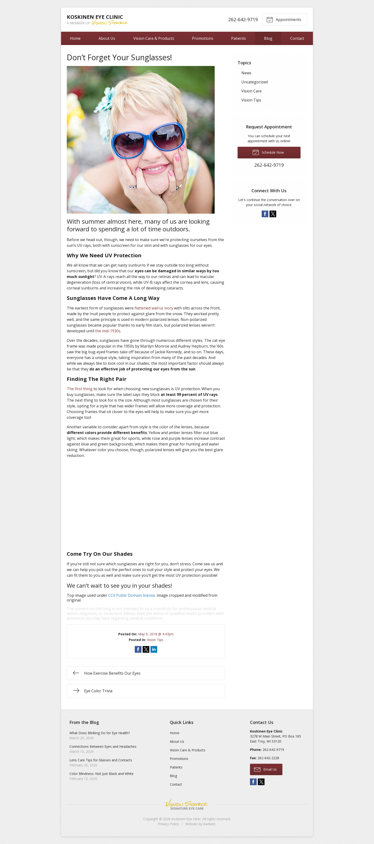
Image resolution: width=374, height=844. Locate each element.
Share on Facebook (138, 649)
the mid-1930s (107, 331)
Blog (268, 38)
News (246, 73)
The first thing (80, 388)
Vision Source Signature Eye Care (187, 804)
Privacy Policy (168, 824)
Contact (297, 38)
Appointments (283, 19)
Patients (238, 38)
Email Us (265, 769)
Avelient (209, 824)
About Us (107, 38)
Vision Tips (155, 639)
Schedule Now (268, 152)
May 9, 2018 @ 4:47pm (156, 634)
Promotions (202, 38)
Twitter (273, 214)
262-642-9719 (243, 19)
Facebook (265, 214)
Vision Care (251, 91)
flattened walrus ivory (154, 308)
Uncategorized (254, 82)
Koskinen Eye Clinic (186, 819)
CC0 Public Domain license (131, 595)
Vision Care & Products (153, 38)
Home (75, 38)
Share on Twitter (146, 649)
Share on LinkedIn (154, 649)
